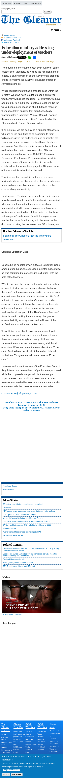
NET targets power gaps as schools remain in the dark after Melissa (29, 511)
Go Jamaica (30, 739)
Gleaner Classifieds (30, 735)
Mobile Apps (7, 3)
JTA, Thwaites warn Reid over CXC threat (19, 566)
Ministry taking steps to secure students (18, 563)
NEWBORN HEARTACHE (13, 536)
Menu (54, 30)
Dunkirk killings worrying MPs (14, 559)
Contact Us (54, 741)
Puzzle (16, 752)
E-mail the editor (9, 490)
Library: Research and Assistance (6, 750)
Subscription (54, 746)
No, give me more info (11, 770)
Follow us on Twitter (12, 43)
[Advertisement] (31, 444)
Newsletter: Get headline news (18, 741)
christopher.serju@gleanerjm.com (19, 393)
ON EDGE (7, 508)
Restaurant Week (41, 733)
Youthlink (29, 747)
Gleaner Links (53, 725)
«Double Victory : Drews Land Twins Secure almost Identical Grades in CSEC (31, 403)
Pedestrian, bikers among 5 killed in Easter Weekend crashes (26, 522)
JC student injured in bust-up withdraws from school (22, 504)
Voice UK (29, 749)
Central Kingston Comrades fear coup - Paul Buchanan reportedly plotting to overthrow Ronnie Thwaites (32, 549)
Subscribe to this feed (12, 38)
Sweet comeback (9, 528)
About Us (53, 738)
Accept (6, 775)
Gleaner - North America (31, 743)
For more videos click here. (12, 614)
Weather (40, 749)
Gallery (16, 749)
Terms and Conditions (54, 750)
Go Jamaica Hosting (41, 743)
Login (25, 3)
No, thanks (16, 775)
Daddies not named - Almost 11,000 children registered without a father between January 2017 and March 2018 (30, 555)
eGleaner (17, 3)
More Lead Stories (10, 486)
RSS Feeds (17, 747)
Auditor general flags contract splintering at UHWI (22, 532)
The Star (29, 731)
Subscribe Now (36, 3)
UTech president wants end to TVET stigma (19, 515)
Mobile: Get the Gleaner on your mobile (19, 734)
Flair (27, 752)
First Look (41, 747)
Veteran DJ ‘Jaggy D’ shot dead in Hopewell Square (22, 518)
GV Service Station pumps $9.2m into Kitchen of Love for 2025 (27, 525)
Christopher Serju (47, 62)
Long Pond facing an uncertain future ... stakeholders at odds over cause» (31, 409)
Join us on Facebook (12, 40)
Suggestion (54, 744)
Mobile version (9, 35)
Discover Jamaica (40, 738)
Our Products (55, 731)
